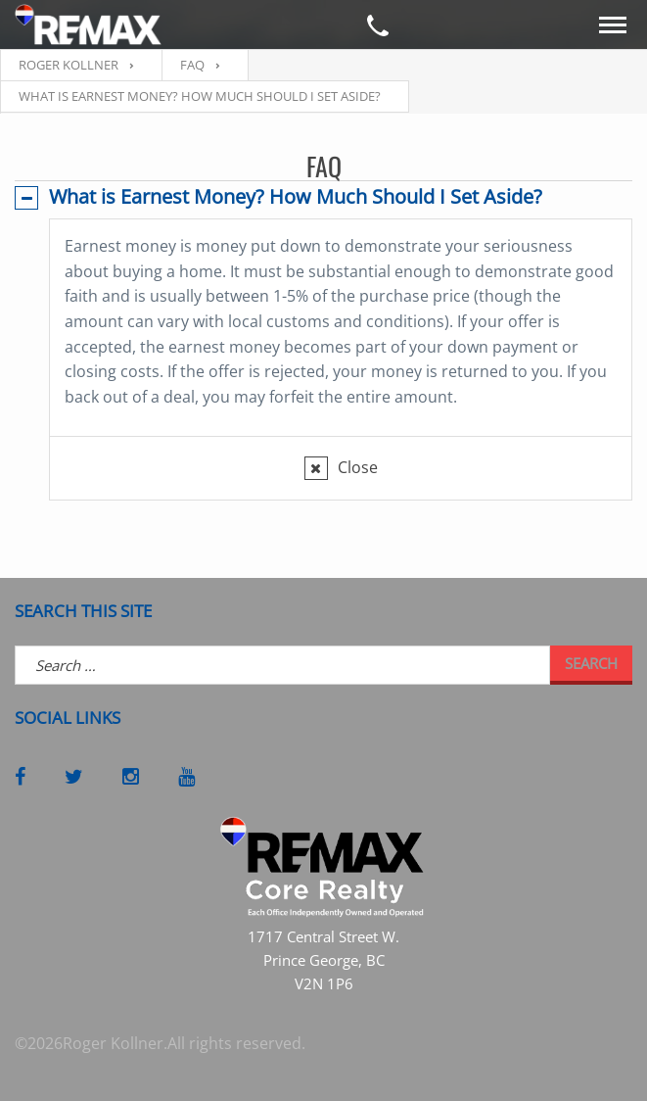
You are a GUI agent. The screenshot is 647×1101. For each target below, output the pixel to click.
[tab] (323, 197)
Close (358, 467)
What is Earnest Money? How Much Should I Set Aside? (295, 196)
